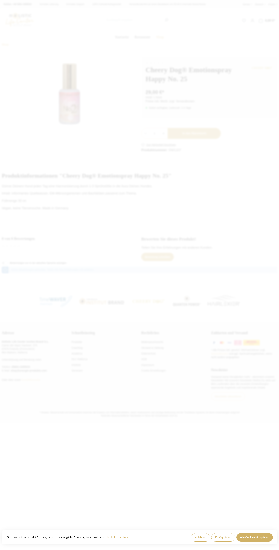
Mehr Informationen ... (120, 537)
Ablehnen (200, 537)
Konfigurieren (223, 537)
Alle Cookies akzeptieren (254, 537)
